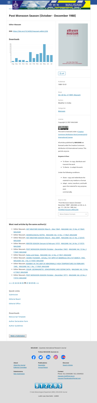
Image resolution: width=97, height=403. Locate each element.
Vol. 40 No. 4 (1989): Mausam (35, 9)
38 (30, 283)
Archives (19, 9)
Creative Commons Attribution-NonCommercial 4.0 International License (72, 134)
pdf (62, 73)
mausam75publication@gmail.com (69, 378)
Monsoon (61, 111)
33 (18, 283)
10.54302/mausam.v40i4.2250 (68, 210)
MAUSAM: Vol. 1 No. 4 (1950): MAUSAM (29, 261)
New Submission (19, 374)
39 (32, 283)
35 (23, 283)
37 (27, 283)
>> (38, 283)
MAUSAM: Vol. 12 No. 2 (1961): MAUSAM (55, 255)
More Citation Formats (67, 214)
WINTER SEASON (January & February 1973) (43, 243)
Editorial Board (14, 299)
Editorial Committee (20, 367)
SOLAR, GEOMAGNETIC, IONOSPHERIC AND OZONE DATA (48, 269)
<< (10, 283)
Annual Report (43, 367)
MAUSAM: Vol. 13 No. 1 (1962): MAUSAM (61, 235)
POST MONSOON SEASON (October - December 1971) (47, 275)
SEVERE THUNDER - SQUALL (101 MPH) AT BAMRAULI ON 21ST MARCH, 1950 (55, 258)
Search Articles (68, 365)
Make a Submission (18, 336)
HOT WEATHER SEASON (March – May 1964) (43, 229)
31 (13, 283)
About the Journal (19, 365)
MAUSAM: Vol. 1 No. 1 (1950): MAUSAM (34, 266)
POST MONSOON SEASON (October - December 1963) (47, 249)
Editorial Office (14, 303)
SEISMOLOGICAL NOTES (35, 235)
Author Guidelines (16, 326)
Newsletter (41, 365)
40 (34, 283)
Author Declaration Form (18, 321)
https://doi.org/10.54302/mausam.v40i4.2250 (30, 31)
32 (16, 283)
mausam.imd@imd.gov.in (66, 376)
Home (11, 9)
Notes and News (32, 255)
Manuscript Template (17, 317)
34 (20, 283)
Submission (13, 294)
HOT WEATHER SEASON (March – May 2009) (43, 238)
